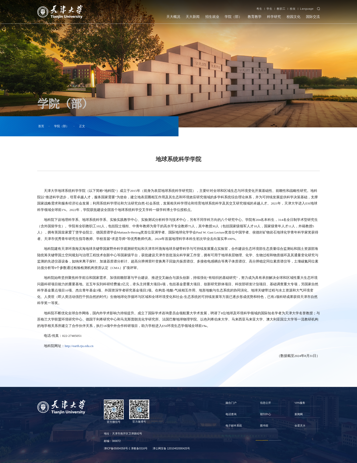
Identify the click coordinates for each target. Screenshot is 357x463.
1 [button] (262, 440)
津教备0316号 (139, 448)
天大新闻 (193, 17)
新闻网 (299, 414)
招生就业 (212, 17)
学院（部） (233, 17)
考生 (259, 8)
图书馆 (264, 425)
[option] (238, 414)
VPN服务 (300, 403)
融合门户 (231, 403)
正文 (82, 126)
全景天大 (300, 425)
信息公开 (265, 403)
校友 (293, 8)
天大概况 (173, 17)
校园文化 (293, 17)
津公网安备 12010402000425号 (171, 448)
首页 (41, 126)
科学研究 (274, 17)
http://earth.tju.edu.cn (79, 346)
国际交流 (313, 17)
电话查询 (231, 414)
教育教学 (255, 17)
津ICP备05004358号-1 (117, 448)
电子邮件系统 (234, 425)
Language (307, 8)
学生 (269, 8)
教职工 (281, 8)
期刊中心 (265, 414)
